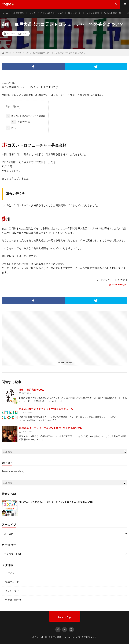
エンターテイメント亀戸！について (46, 13)
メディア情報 (92, 13)
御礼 (11, 128)
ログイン (9, 573)
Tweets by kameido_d (13, 471)
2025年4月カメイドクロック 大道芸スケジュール (46, 408)
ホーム (5, 13)
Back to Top (64, 617)
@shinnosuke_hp (118, 284)
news (23, 33)
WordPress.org (13, 599)
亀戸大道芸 (55, 637)
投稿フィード (12, 582)
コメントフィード (14, 591)
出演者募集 (18, 13)
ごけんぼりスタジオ (87, 637)
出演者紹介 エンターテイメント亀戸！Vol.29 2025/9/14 (50, 428)
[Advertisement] (32, 335)
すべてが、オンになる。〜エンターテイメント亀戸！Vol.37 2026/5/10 (56, 502)
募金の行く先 (20, 122)
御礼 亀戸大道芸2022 (31, 389)
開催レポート (74, 13)
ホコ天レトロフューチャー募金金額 (25, 116)
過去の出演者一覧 (112, 13)
